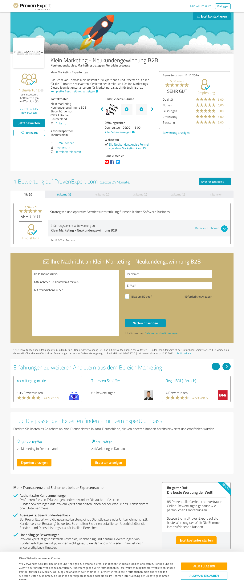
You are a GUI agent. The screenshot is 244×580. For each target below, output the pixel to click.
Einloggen (223, 6)
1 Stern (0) (215, 194)
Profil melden (184, 353)
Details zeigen (149, 573)
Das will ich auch (200, 6)
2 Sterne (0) (178, 194)
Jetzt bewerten (29, 122)
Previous (102, 109)
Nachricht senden (145, 322)
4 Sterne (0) (102, 194)
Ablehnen (204, 562)
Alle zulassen (204, 540)
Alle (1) (28, 194)
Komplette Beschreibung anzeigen (74, 91)
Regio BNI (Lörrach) (181, 380)
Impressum (26, 562)
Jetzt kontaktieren (212, 16)
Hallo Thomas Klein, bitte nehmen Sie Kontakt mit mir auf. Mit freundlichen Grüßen (75, 303)
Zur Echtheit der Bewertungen (29, 110)
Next (152, 109)
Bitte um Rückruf (141, 297)
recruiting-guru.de (31, 380)
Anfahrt (61, 123)
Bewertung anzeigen (176, 133)
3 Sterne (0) (140, 194)
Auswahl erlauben (204, 550)
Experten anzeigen (34, 462)
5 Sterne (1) (64, 194)
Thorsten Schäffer (105, 380)
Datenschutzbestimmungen (52, 562)
